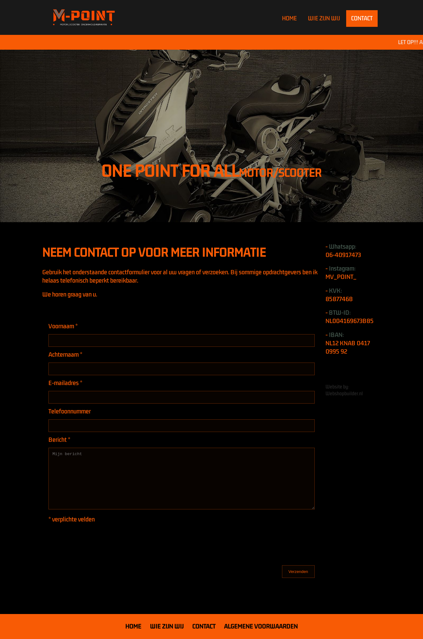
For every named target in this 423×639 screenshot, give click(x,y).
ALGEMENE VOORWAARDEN (261, 626)
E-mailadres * (65, 383)
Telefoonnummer (69, 411)
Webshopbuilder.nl (344, 393)
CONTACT (362, 19)
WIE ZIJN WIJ (324, 19)
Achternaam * (65, 355)
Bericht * (59, 440)
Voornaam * (63, 326)
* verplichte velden (71, 519)
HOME (289, 19)
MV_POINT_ (341, 277)
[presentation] (95, 539)
